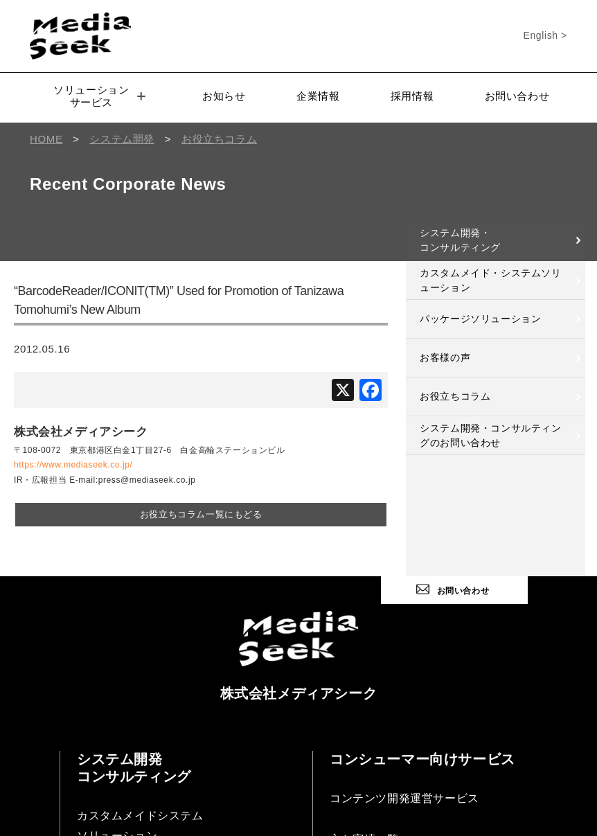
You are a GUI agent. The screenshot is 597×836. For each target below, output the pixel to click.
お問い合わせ (517, 96)
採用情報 (412, 96)
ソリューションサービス (99, 96)
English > (545, 35)
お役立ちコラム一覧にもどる (201, 514)
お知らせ (223, 96)
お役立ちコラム (455, 396)
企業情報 (317, 96)
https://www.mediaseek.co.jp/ (73, 465)
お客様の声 (445, 357)
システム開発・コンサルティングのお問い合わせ (490, 435)
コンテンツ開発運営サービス (404, 798)
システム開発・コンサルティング (460, 240)
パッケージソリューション (480, 318)
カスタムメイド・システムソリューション (490, 280)
